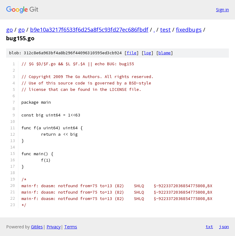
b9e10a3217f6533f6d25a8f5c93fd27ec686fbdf (89, 29)
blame (165, 52)
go (9, 29)
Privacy (54, 227)
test (165, 29)
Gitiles (37, 227)
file (131, 52)
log (147, 52)
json (224, 226)
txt (209, 226)
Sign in (222, 10)
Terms (70, 227)
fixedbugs (189, 29)
